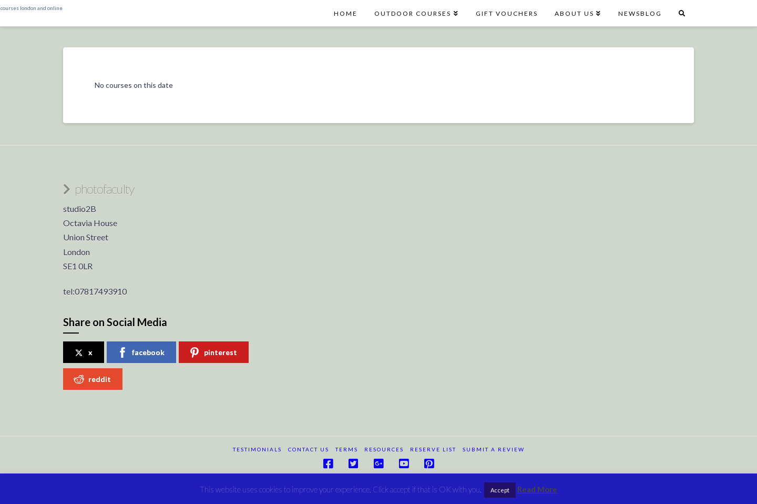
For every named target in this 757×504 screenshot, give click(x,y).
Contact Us (308, 449)
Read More (537, 489)
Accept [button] (499, 490)
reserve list (433, 449)
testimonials (257, 449)
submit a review (494, 449)
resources (384, 449)
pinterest (213, 352)
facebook (141, 352)
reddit (92, 379)
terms (346, 449)
